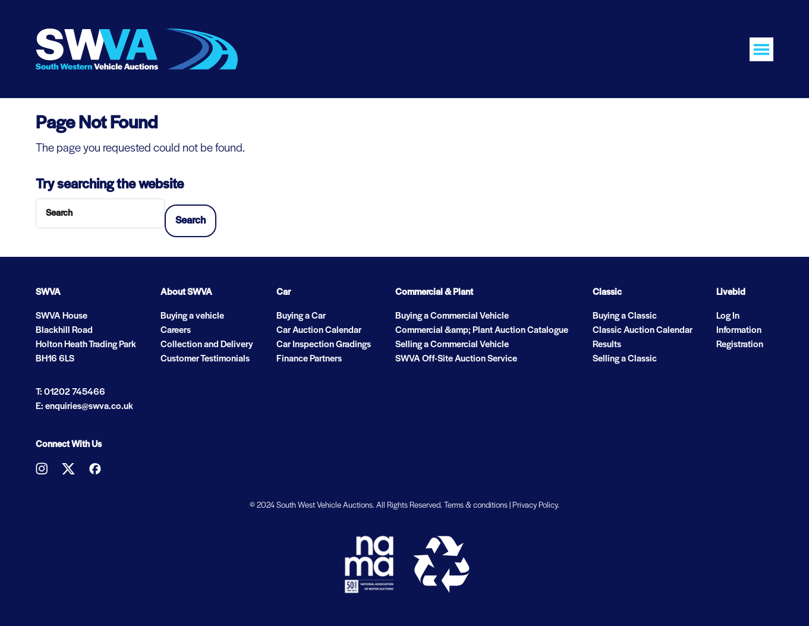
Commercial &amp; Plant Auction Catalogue (481, 330)
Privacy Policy (535, 505)
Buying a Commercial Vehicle (452, 316)
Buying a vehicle (192, 316)
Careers (175, 330)
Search (190, 221)
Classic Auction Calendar (642, 330)
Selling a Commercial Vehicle (452, 345)
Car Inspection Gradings (323, 345)
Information (738, 330)
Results (607, 345)
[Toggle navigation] (761, 49)
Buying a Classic (625, 316)
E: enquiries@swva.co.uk (84, 406)
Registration (739, 345)
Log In (727, 316)
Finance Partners (309, 359)
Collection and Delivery (206, 345)
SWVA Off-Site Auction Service (456, 359)
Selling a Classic (625, 359)
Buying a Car (301, 316)
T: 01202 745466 (70, 392)
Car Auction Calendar (318, 330)
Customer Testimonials (205, 359)
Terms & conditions (476, 505)
